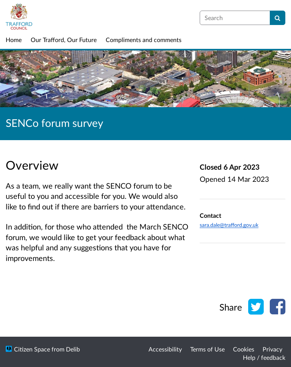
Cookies (243, 349)
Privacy (272, 349)
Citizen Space (32, 349)
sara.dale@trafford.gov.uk (229, 225)
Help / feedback (264, 357)
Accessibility (165, 349)
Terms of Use (207, 349)
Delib (73, 349)
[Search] (277, 18)
